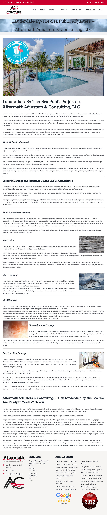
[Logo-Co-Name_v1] (14, 6)
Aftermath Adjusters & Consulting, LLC (16, 148)
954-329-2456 (29, 2)
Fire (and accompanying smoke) (39, 331)
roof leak (19, 249)
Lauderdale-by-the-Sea (39, 162)
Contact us (17, 2)
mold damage (35, 309)
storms (29, 224)
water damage (52, 288)
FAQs (7, 2)
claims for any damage (18, 382)
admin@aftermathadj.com (14, 474)
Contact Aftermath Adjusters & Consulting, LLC (63, 445)
